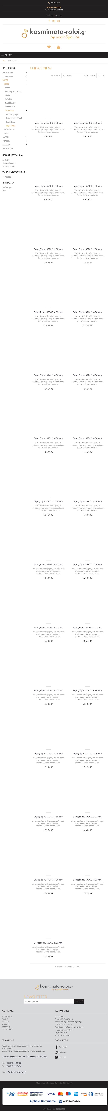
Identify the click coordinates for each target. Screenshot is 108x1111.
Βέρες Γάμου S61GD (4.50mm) (87, 312)
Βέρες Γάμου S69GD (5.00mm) (87, 564)
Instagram (60, 1052)
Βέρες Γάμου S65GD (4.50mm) (87, 438)
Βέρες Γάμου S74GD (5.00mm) (48, 753)
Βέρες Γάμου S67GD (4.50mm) (87, 501)
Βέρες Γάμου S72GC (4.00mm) (48, 690)
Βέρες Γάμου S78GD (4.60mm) (48, 880)
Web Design (54, 1109)
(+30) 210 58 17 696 (13, 1066)
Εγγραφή (79, 1001)
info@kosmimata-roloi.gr (16, 1072)
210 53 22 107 (55, 3)
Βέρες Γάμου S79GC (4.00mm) (87, 880)
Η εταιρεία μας (60, 1016)
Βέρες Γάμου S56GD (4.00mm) (48, 186)
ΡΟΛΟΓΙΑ (5, 1024)
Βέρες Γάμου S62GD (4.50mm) (87, 375)
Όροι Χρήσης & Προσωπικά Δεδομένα (70, 1027)
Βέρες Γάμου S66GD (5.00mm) (48, 501)
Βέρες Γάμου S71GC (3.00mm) (87, 627)
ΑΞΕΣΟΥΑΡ (6, 1027)
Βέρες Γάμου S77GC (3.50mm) (87, 816)
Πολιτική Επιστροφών (63, 1024)
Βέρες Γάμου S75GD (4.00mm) (87, 753)
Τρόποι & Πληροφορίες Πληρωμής (68, 1022)
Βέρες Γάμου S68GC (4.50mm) (48, 564)
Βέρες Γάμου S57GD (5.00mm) (48, 249)
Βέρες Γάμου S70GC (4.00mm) (48, 627)
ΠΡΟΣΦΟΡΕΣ (7, 149)
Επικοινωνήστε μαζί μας (64, 1030)
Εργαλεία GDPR (61, 1033)
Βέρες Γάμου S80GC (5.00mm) (48, 943)
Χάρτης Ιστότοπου (62, 1035)
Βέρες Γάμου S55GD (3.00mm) (48, 123)
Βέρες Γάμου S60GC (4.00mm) (48, 312)
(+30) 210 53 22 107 (13, 1063)
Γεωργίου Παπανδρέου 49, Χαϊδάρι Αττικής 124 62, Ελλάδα (24, 1057)
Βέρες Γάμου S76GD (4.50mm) (48, 816)
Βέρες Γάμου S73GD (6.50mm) (87, 690)
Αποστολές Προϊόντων (64, 1019)
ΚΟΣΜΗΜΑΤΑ (7, 1016)
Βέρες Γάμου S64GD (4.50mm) (48, 375)
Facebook (61, 1047)
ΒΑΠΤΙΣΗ (5, 1022)
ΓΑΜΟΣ (5, 1019)
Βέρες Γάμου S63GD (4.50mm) (48, 438)
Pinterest (60, 1057)
